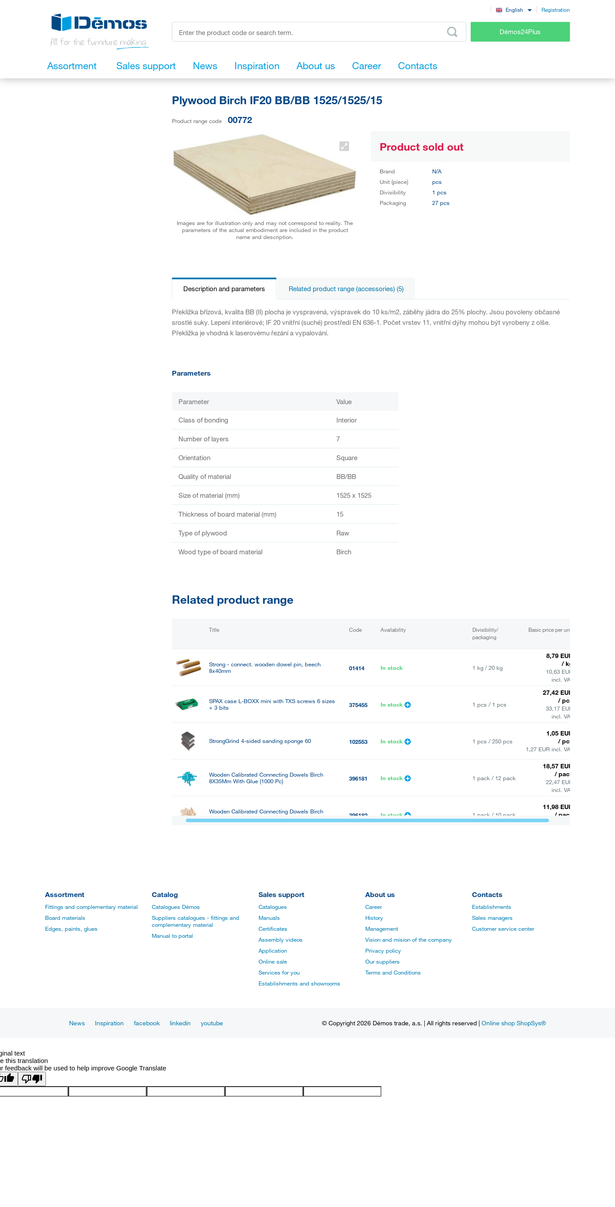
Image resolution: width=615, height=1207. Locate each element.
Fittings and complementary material (91, 906)
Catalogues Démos (176, 906)
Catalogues (273, 906)
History (374, 917)
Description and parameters (224, 288)
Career (373, 906)
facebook (147, 1023)
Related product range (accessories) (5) (346, 288)
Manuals (269, 917)
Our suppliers (382, 961)
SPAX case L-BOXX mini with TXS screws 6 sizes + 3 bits (272, 704)
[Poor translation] (32, 1079)
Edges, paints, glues (71, 928)
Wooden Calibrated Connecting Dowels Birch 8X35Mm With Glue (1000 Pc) (266, 778)
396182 (358, 815)
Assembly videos (281, 939)
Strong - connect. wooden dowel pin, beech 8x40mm (265, 667)
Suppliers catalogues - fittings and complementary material (195, 921)
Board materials (65, 917)
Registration (556, 9)
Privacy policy (383, 950)
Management (381, 928)
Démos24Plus (520, 31)
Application (273, 950)
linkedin (180, 1023)
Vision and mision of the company (408, 939)
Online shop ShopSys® (514, 1023)
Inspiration (109, 1023)
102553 (358, 741)
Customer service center (503, 928)
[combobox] (513, 9)
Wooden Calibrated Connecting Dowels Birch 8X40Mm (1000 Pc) (266, 814)
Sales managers (492, 917)
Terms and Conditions (393, 972)
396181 (358, 778)
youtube (212, 1023)
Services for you (279, 972)
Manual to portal (172, 935)
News (77, 1023)
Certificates (273, 928)
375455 (358, 704)
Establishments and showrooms (299, 983)
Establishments (491, 906)
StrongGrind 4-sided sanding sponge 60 (260, 741)
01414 (356, 668)
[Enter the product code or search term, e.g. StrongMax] (319, 31)
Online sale (273, 961)
